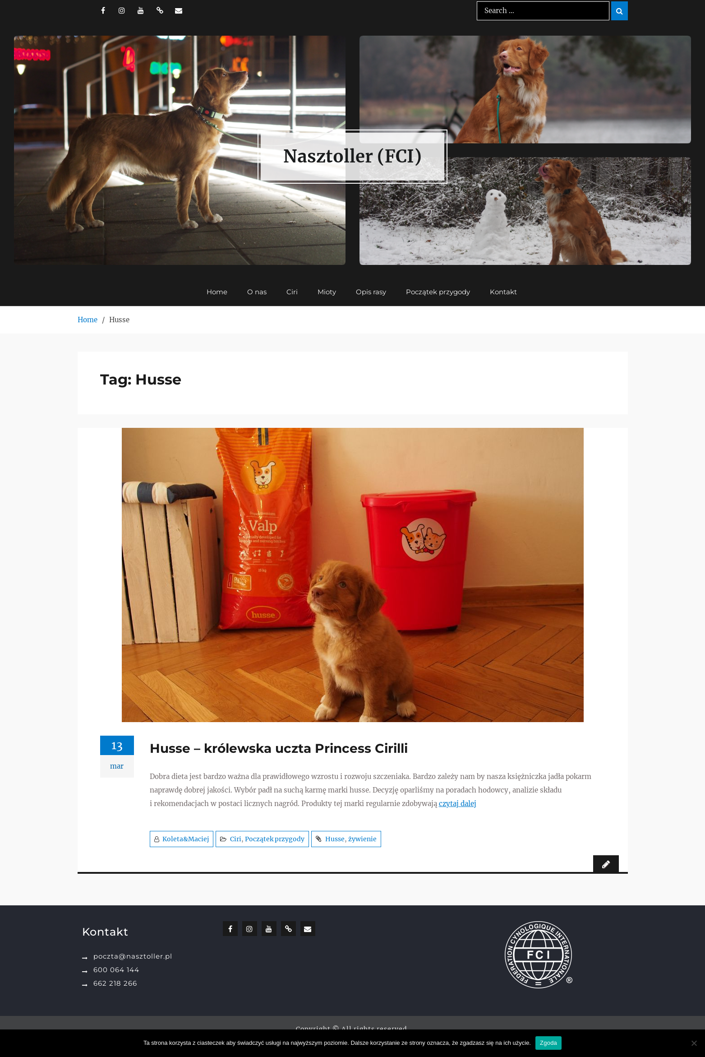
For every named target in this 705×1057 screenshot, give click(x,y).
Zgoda (548, 1042)
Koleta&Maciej (185, 839)
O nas (257, 292)
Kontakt (503, 292)
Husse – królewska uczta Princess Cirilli (279, 748)
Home (217, 292)
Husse (335, 839)
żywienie (362, 839)
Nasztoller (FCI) (352, 156)
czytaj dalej (457, 803)
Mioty (327, 292)
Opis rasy (371, 292)
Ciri (292, 292)
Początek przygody (438, 292)
